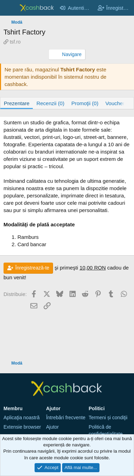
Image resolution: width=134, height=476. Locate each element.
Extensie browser (22, 427)
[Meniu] (9, 8)
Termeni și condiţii (108, 417)
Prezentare (16, 103)
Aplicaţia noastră (21, 417)
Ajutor (52, 427)
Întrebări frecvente (65, 417)
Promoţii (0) (84, 103)
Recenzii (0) (50, 103)
